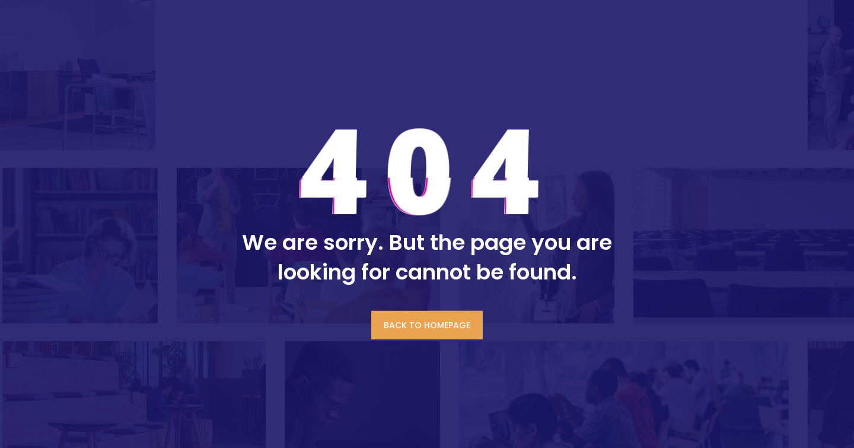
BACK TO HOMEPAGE (427, 325)
